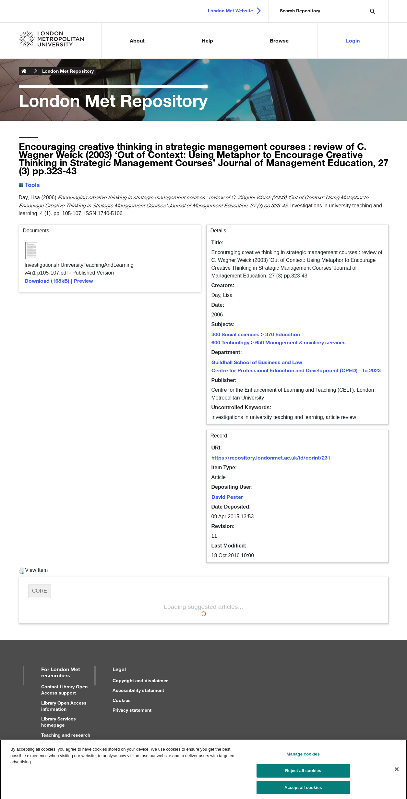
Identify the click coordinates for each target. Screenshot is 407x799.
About (137, 40)
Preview (83, 280)
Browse (279, 40)
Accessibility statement (138, 690)
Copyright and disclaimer (140, 680)
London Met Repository (68, 71)
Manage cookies (303, 756)
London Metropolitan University (24, 71)
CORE (39, 591)
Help (207, 40)
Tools (29, 184)
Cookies (122, 700)
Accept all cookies (303, 789)
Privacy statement (132, 710)
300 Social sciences (235, 334)
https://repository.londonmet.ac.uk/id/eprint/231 (270, 457)
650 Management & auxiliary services (300, 342)
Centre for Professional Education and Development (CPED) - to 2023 (296, 370)
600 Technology (230, 342)
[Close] (396, 771)
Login (353, 40)
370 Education (282, 334)
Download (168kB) (47, 280)
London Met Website (230, 10)
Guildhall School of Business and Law (256, 362)
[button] (21, 571)
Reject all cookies (303, 772)
